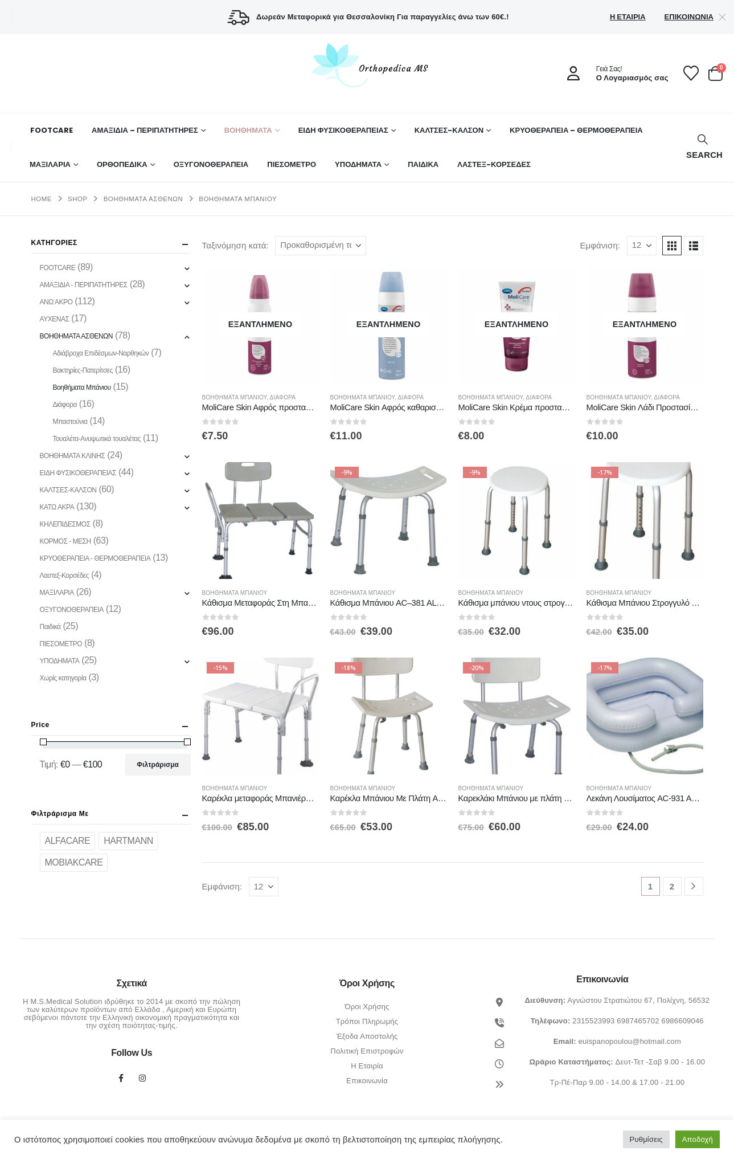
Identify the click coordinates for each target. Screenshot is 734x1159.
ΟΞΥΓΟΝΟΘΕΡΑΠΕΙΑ (211, 164)
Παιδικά (50, 627)
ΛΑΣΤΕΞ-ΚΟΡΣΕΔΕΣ (494, 164)
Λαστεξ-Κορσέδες (64, 576)
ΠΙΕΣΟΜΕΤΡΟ (291, 164)
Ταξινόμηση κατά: (235, 245)
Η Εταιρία (628, 16)
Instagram (142, 1078)
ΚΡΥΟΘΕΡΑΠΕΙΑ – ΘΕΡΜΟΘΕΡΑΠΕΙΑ (576, 130)
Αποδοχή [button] (697, 1139)
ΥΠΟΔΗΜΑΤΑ (358, 164)
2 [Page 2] (672, 886)
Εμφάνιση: (600, 245)
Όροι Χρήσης (367, 1006)
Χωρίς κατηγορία (63, 678)
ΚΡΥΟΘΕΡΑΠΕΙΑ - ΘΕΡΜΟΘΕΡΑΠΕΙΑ (95, 558)
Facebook (120, 1078)
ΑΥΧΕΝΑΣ (54, 319)
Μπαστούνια (69, 422)
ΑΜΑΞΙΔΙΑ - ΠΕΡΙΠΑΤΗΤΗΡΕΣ (84, 285)
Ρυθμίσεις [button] (646, 1139)
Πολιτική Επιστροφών (366, 1051)
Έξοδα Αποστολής (366, 1036)
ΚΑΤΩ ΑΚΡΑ (57, 507)
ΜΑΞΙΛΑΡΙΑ (50, 164)
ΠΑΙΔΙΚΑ (423, 164)
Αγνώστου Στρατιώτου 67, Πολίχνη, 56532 (638, 1000)
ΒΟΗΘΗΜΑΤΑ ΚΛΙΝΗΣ (72, 456)
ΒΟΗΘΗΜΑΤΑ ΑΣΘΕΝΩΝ (76, 336)
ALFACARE (68, 841)
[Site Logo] (367, 65)
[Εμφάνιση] (642, 245)
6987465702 (638, 1021)
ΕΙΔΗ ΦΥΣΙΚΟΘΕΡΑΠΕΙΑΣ (343, 130)
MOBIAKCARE (74, 862)
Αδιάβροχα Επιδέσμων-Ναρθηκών (100, 353)
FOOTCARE (51, 130)
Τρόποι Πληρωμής (367, 1021)
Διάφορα (283, 397)
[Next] (693, 886)
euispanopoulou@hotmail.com (630, 1041)
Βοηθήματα (248, 130)
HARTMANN (128, 841)
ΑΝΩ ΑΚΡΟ (56, 302)
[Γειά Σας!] (614, 73)
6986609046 (682, 1021)
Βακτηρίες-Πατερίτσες (82, 370)
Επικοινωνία (689, 16)
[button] (703, 147)
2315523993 (593, 1021)
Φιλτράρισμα (158, 765)
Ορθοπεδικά (122, 164)
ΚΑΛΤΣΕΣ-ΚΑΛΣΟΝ (449, 130)
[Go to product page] (260, 325)
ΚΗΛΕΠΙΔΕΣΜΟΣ (65, 524)
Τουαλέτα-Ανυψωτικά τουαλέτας (96, 439)
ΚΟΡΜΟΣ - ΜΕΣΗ (65, 541)
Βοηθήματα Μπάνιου (234, 397)
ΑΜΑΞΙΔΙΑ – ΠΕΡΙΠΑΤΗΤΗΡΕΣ (145, 130)
